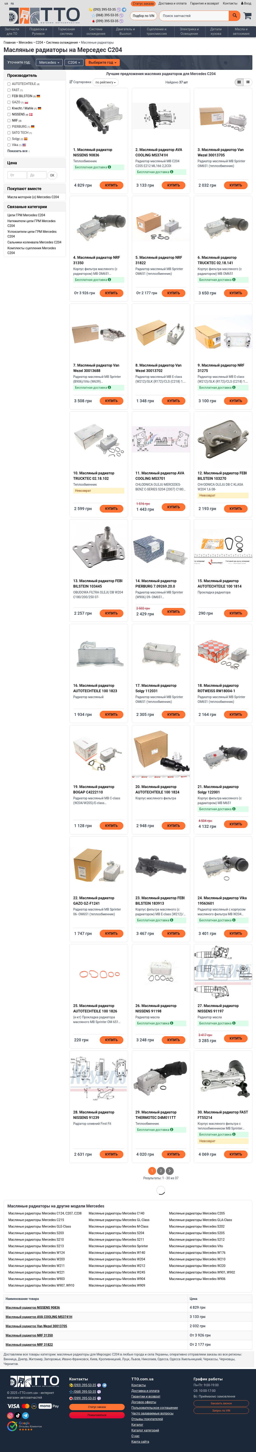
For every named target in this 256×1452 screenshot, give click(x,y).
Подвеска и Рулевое (38, 31)
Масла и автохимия (242, 31)
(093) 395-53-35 (102, 9)
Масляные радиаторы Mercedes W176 (197, 1252)
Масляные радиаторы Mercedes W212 (117, 1265)
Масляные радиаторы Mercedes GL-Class (119, 1219)
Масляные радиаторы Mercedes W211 (36, 1265)
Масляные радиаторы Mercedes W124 (36, 1252)
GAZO (17, 102)
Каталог (137, 1424)
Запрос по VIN (221, 1410)
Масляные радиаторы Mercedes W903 (36, 1278)
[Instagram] (10, 1415)
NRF (16, 120)
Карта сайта (140, 1441)
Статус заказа (143, 3)
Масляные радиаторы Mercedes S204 (116, 1233)
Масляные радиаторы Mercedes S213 (36, 1246)
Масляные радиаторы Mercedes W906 (197, 1278)
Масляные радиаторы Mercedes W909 (117, 1285)
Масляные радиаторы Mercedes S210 (36, 1239)
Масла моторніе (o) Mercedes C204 (33, 197)
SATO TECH (19, 132)
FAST (15, 90)
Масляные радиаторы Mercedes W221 (36, 1272)
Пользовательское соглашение (154, 1407)
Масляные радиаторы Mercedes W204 (117, 1259)
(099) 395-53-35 (105, 21)
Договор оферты (143, 1402)
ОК (52, 175)
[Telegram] (25, 1415)
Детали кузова (217, 31)
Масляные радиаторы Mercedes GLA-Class (200, 1219)
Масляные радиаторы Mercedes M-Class (118, 1226)
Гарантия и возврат (204, 3)
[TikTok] (17, 1415)
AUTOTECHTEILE (23, 83)
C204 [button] (74, 62)
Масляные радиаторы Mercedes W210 (197, 1259)
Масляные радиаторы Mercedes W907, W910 (41, 1285)
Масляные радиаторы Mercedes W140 (117, 1252)
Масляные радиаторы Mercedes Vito (196, 1246)
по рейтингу (105, 82)
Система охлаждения (96, 31)
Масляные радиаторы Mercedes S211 (116, 1239)
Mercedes (26, 42)
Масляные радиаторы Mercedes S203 (36, 1233)
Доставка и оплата (173, 3)
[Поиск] (234, 16)
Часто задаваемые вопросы (152, 1413)
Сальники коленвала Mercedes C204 (34, 242)
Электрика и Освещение (191, 31)
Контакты (230, 3)
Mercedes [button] (49, 62)
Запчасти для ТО (12, 31)
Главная (10, 42)
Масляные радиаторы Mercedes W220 (197, 1265)
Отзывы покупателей (147, 1419)
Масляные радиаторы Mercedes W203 (36, 1259)
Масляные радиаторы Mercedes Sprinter (118, 1246)
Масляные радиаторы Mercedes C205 (197, 1213)
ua (6, 3)
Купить (111, 185)
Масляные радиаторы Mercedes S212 (197, 1239)
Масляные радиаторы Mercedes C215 (36, 1219)
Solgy (17, 138)
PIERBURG (21, 126)
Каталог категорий (145, 1430)
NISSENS (22, 114)
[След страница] (170, 1171)
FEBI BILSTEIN (26, 96)
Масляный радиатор (33, 1307)
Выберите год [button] (102, 62)
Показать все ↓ (18, 151)
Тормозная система (66, 31)
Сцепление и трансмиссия (157, 31)
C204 (39, 42)
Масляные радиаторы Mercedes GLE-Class (39, 1226)
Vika (16, 144)
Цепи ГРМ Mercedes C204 (26, 215)
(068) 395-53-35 (105, 15)
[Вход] (245, 3)
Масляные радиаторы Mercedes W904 (117, 1278)
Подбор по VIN (143, 16)
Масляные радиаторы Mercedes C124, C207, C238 (45, 1213)
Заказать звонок (221, 1403)
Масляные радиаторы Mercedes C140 (116, 1213)
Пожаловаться (97, 1415)
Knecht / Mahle (26, 108)
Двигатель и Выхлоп (125, 31)
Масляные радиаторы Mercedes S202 (197, 1226)
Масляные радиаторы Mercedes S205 (197, 1233)
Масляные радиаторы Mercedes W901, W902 (202, 1272)
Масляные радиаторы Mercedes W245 (117, 1272)
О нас (135, 1436)
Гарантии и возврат (146, 1396)
